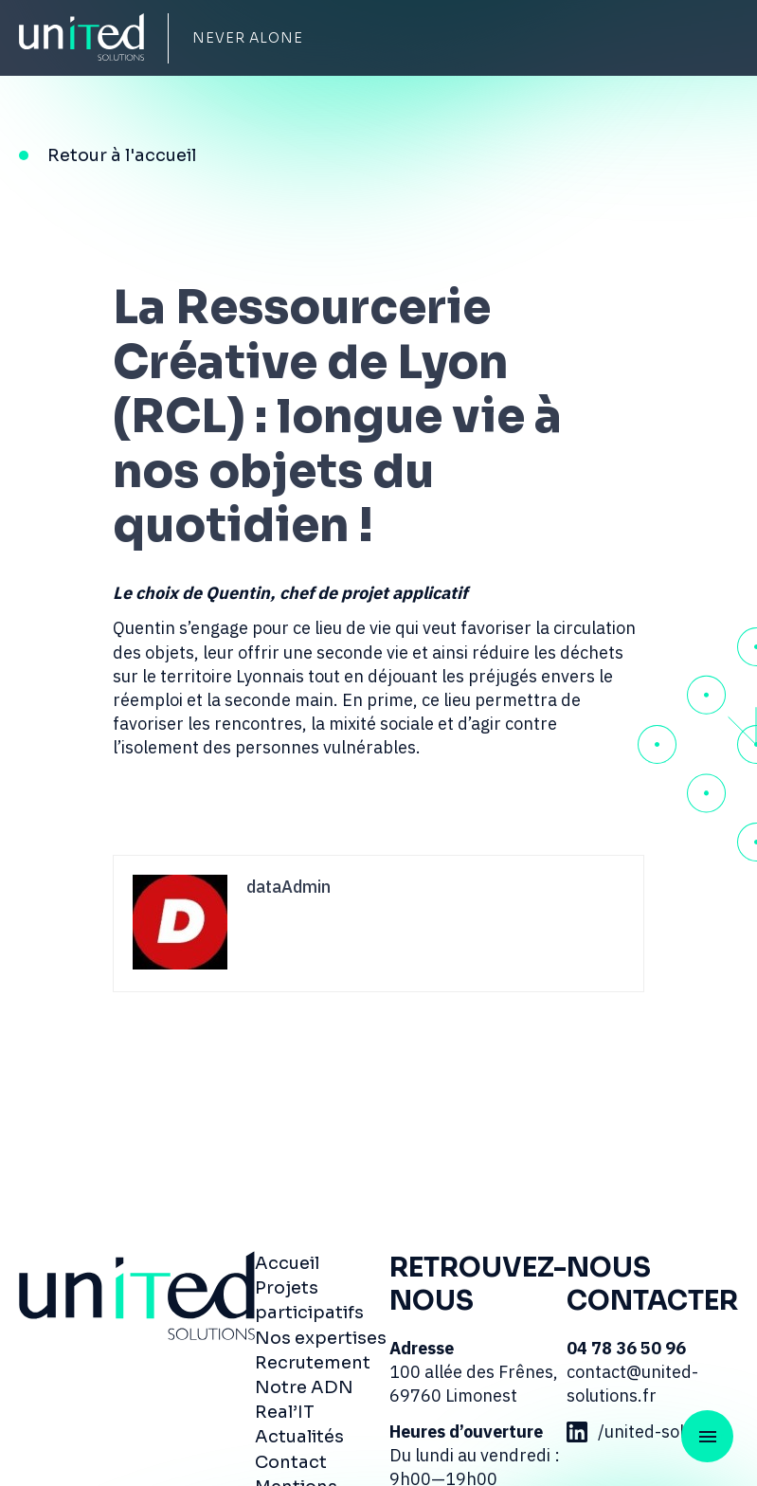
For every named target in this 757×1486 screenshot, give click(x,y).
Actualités (299, 1436)
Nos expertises (321, 1338)
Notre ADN (304, 1387)
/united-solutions (649, 1431)
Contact (291, 1462)
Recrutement (312, 1362)
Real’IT (285, 1412)
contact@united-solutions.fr (632, 1383)
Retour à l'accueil (121, 155)
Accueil (287, 1263)
